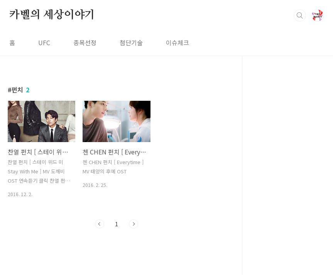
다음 (133, 224)
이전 (99, 224)
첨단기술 (131, 42)
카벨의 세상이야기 (52, 15)
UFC (44, 42)
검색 (300, 15)
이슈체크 (177, 42)
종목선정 (84, 42)
